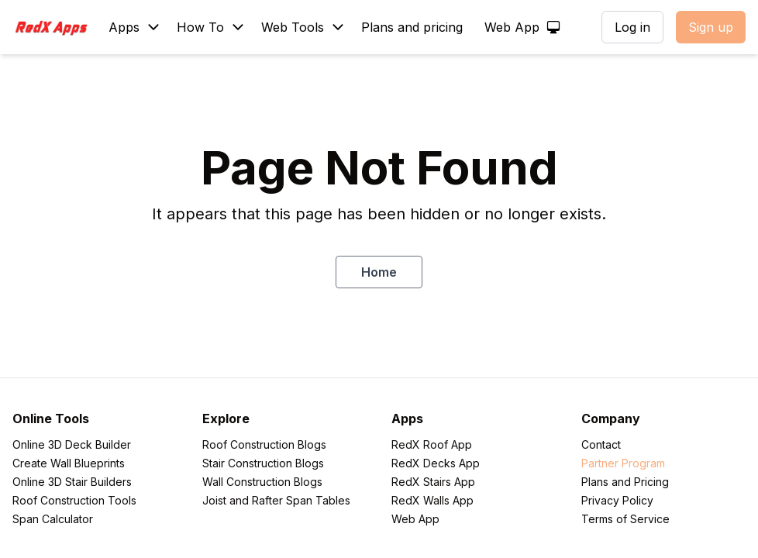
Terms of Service (625, 518)
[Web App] (521, 27)
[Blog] (209, 27)
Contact (601, 444)
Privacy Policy (617, 500)
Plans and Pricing (625, 481)
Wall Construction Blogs (262, 481)
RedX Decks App (435, 463)
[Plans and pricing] (413, 27)
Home (379, 272)
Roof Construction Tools (74, 500)
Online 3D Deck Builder (71, 444)
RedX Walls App (432, 500)
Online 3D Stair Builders (72, 481)
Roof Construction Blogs (264, 444)
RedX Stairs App (433, 481)
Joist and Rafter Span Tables (276, 500)
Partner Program (623, 463)
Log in (632, 27)
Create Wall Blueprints (68, 463)
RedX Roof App (431, 444)
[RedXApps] (55, 27)
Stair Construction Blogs (263, 463)
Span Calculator (52, 518)
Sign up (710, 27)
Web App (415, 518)
